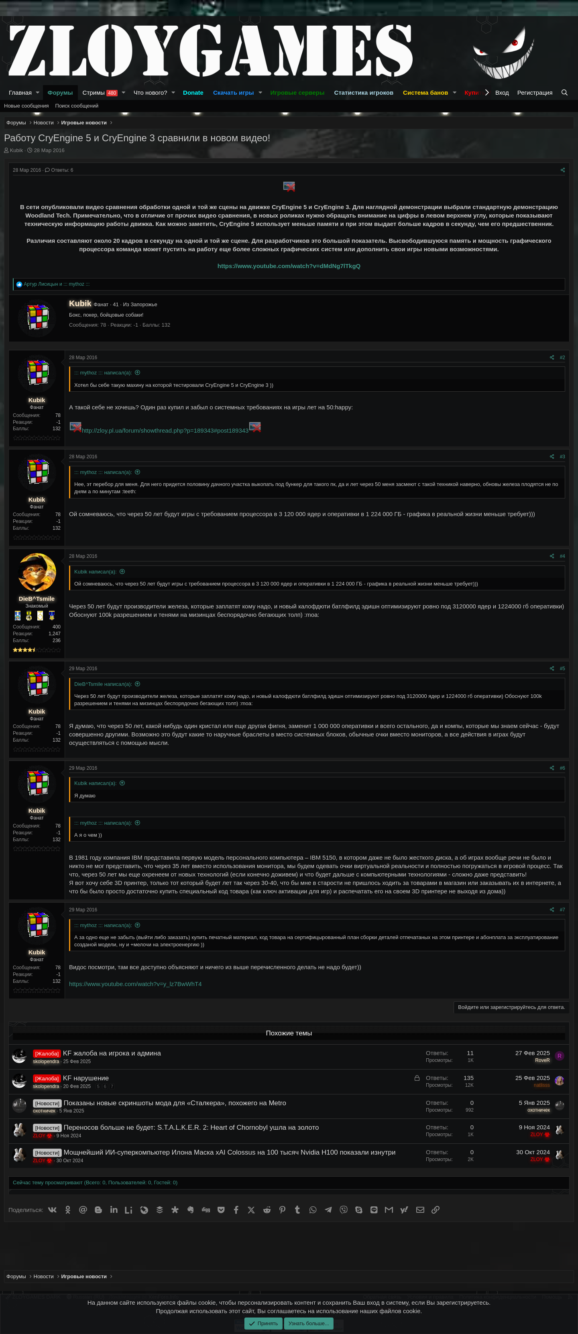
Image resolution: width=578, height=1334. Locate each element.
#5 (562, 668)
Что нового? (150, 92)
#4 (562, 556)
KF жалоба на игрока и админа (112, 1053)
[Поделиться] (563, 170)
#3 (562, 457)
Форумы (60, 92)
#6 (562, 768)
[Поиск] (565, 92)
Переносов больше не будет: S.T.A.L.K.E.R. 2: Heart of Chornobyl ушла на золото (191, 1127)
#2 (562, 357)
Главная (20, 92)
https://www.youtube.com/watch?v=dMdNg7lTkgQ (289, 265)
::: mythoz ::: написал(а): (103, 373)
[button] (38, 92)
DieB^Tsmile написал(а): (103, 684)
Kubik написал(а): (95, 572)
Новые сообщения (26, 106)
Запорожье (143, 304)
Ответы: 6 (59, 170)
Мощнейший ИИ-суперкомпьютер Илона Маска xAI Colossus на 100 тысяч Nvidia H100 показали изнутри (229, 1152)
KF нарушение (86, 1078)
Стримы (100, 92)
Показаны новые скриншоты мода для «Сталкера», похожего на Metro (174, 1103)
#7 (562, 910)
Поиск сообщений (77, 106)
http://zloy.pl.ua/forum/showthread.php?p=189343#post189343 (165, 430)
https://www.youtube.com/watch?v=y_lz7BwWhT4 (135, 983)
